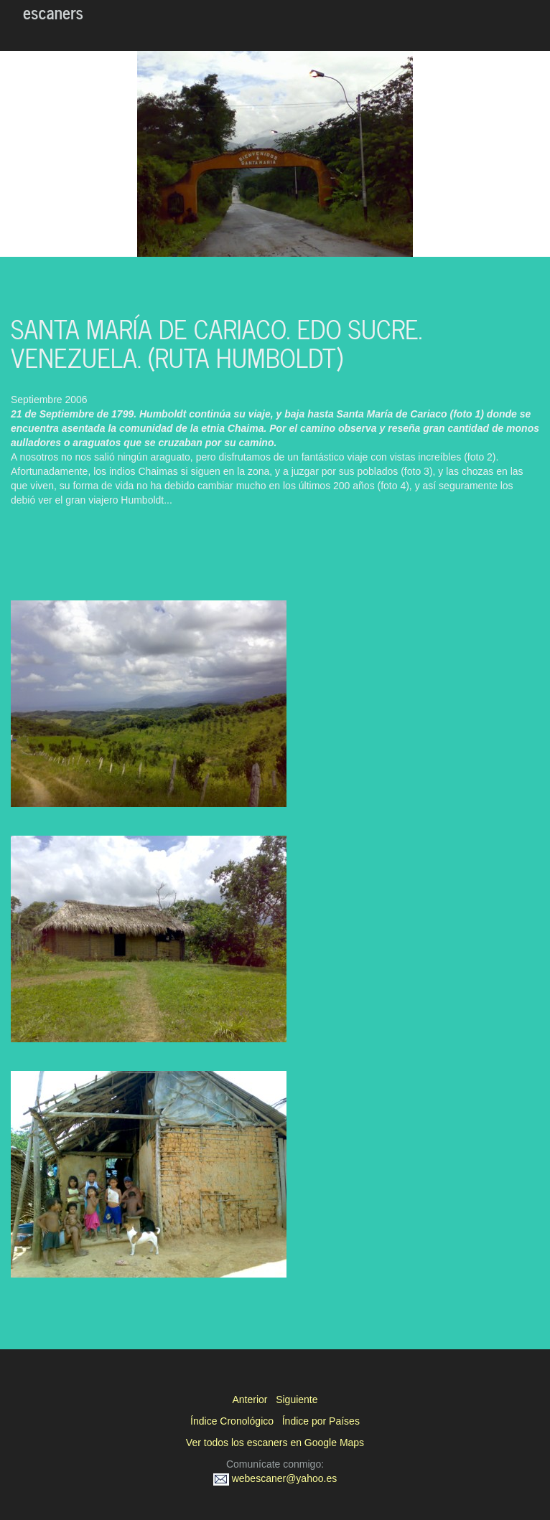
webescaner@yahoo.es (275, 1478)
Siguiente (296, 1399)
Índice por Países (321, 1421)
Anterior (249, 1399)
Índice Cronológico (232, 1421)
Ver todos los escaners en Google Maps (275, 1442)
